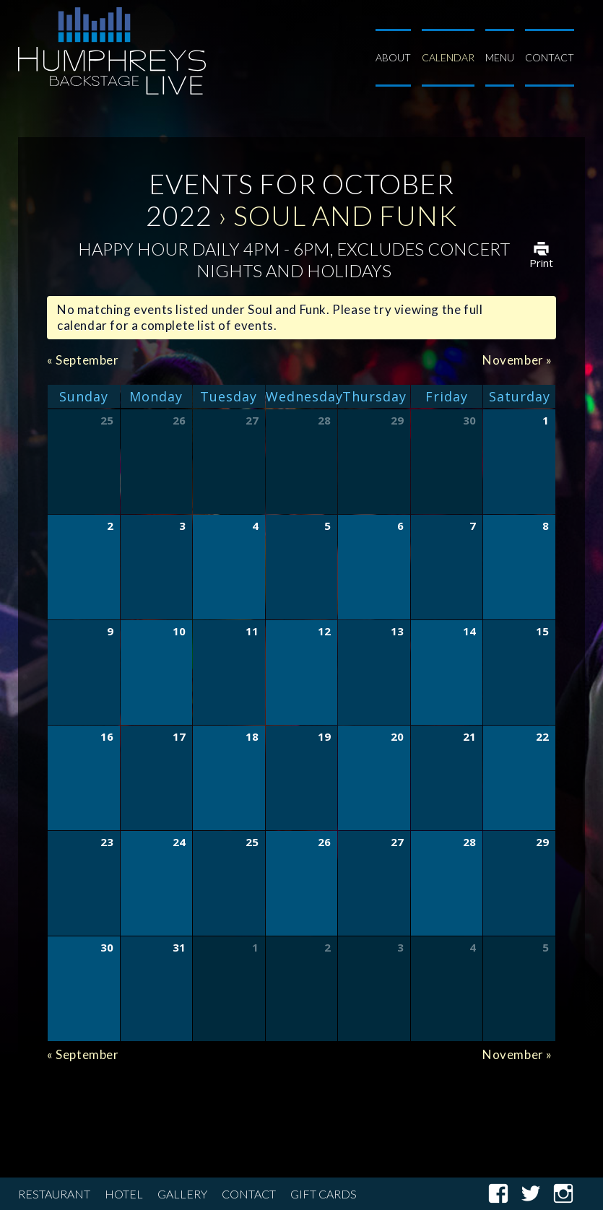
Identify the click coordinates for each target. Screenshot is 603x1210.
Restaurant (54, 1194)
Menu (499, 57)
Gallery (182, 1194)
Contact (549, 57)
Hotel (124, 1194)
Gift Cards (323, 1194)
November (517, 359)
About (393, 57)
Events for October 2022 (300, 199)
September (83, 359)
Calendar (448, 57)
